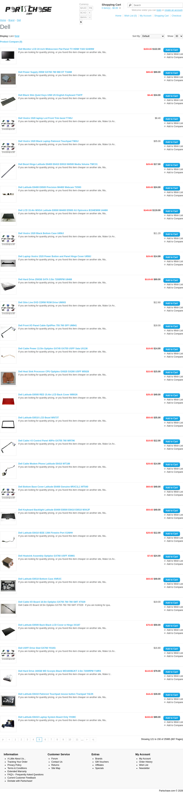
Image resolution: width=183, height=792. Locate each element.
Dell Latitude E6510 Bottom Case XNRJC (39, 579)
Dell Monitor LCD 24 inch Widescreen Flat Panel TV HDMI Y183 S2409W (56, 49)
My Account (145, 15)
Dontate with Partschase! (19, 781)
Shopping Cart (161, 15)
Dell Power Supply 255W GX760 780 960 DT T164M (45, 72)
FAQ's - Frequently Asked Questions (25, 774)
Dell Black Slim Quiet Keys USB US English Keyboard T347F (50, 95)
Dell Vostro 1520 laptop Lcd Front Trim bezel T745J (45, 118)
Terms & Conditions (17, 768)
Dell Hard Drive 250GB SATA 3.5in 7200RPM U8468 (45, 279)
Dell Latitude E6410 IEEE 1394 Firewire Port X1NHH (45, 532)
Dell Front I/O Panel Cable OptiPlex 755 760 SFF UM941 (47, 325)
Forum (54, 758)
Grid (17, 36)
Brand (11, 20)
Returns (55, 765)
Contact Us (56, 762)
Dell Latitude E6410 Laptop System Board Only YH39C (47, 717)
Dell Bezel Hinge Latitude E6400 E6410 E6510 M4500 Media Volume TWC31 (58, 164)
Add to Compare (175, 57)
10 (70, 739)
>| (93, 739)
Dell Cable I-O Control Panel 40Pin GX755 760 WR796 (46, 440)
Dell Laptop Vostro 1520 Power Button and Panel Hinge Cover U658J (54, 256)
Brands (98, 758)
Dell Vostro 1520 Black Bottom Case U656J (41, 233)
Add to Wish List (175, 54)
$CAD (83, 12)
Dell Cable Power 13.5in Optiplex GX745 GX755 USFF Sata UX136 (53, 348)
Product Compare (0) (11, 41)
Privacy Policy (14, 765)
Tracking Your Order (17, 762)
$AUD (83, 8)
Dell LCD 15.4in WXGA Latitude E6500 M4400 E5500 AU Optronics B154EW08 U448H (63, 210)
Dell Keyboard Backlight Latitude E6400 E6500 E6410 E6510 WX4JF (54, 509)
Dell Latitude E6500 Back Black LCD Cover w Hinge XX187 (49, 625)
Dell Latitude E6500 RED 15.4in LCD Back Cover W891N (47, 394)
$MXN (83, 17)
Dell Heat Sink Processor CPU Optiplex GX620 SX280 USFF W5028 (53, 371)
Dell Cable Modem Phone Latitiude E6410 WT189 (44, 463)
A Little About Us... (16, 758)
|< (3, 739)
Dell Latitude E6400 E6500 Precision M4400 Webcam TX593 (49, 187)
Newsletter (144, 768)
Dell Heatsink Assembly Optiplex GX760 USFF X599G (46, 556)
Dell (19, 20)
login (159, 10)
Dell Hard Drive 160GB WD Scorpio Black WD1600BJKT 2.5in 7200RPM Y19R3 (59, 671)
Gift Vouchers (102, 762)
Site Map (55, 768)
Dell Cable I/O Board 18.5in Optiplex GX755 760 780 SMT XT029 (51, 602)
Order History (145, 762)
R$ (90, 8)
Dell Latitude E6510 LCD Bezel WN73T (38, 417)
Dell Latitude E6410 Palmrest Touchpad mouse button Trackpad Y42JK (55, 694)
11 (77, 739)
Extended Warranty (17, 771)
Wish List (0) (130, 15)
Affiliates (99, 765)
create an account (173, 10)
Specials (99, 768)
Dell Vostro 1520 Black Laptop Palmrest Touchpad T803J (48, 141)
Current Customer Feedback (21, 777)
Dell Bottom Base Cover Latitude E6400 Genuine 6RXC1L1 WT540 (53, 486)
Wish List (143, 765)
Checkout (176, 15)
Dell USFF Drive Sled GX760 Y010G (37, 648)
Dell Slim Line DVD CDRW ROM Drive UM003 (42, 302)
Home (118, 15)
